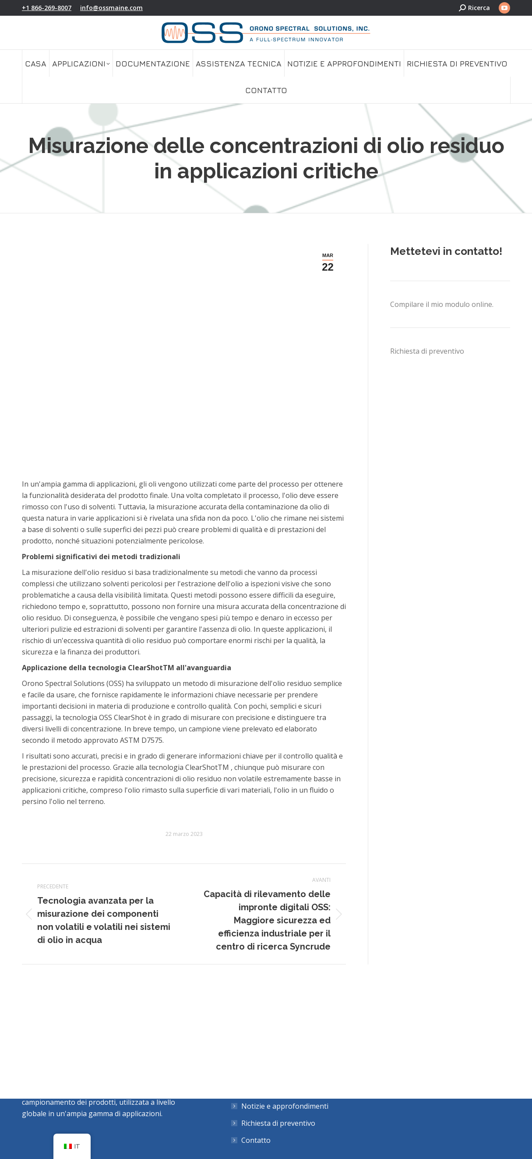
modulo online (468, 304)
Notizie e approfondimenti (284, 1106)
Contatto (256, 1140)
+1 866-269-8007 (46, 7)
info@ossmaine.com (111, 7)
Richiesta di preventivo (427, 351)
